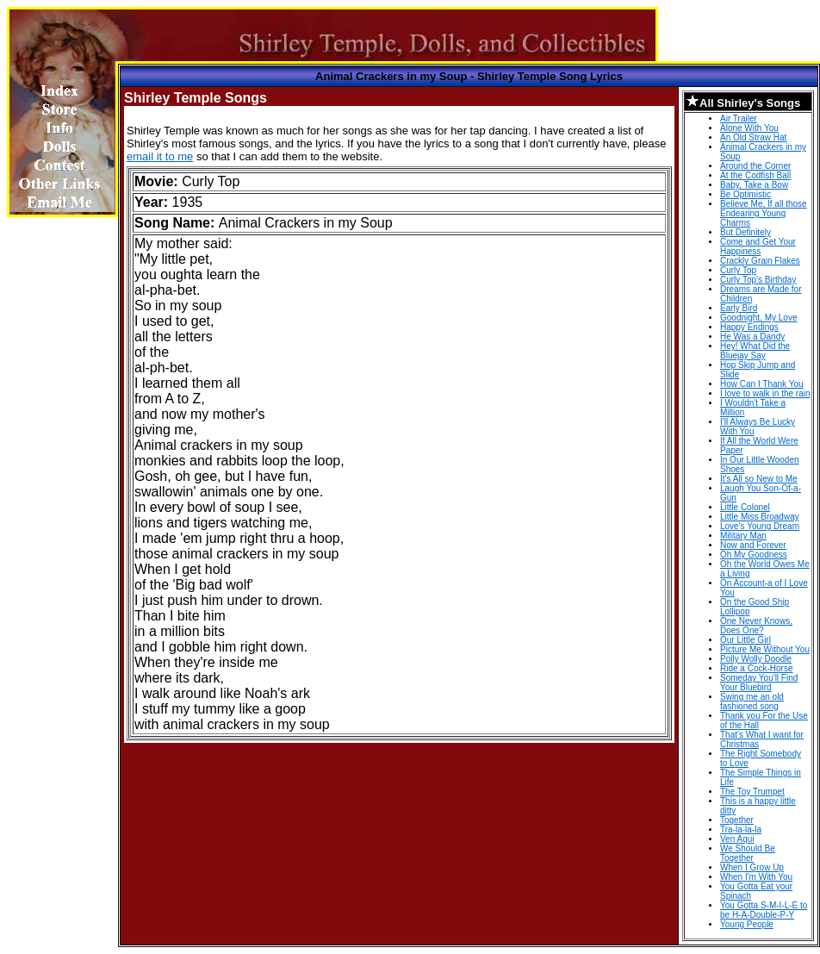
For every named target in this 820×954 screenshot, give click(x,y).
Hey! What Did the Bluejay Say (755, 350)
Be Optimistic (745, 194)
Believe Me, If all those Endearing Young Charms (763, 213)
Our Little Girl (745, 640)
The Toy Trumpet (752, 791)
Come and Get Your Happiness (758, 246)
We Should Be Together (747, 853)
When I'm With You (756, 877)
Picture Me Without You (765, 649)
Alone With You (749, 128)
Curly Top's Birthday (758, 279)
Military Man (743, 535)
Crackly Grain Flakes (760, 260)
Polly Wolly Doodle (756, 659)
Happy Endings (749, 327)
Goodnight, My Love (759, 317)
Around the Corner (755, 166)
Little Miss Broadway (759, 516)
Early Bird (738, 308)
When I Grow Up (752, 867)
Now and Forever (753, 545)
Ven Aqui (737, 839)
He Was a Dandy (752, 336)
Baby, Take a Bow (754, 185)
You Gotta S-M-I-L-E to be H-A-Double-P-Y (763, 910)
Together (737, 820)
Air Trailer (738, 118)
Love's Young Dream (759, 526)
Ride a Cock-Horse (756, 668)
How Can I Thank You (762, 384)
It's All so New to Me (759, 478)
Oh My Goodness (753, 554)
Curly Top (738, 270)
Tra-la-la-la (740, 829)
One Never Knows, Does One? (756, 625)
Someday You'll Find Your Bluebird (759, 682)
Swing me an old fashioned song (752, 701)
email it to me (160, 156)
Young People (746, 924)
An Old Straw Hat (753, 137)
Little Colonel (745, 507)
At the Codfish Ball (755, 175)
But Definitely (745, 232)
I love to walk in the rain (765, 393)
